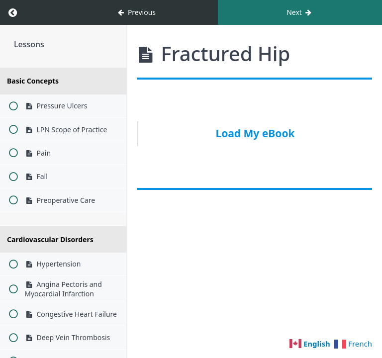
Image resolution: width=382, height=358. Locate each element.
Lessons (29, 44)
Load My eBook (254, 133)
